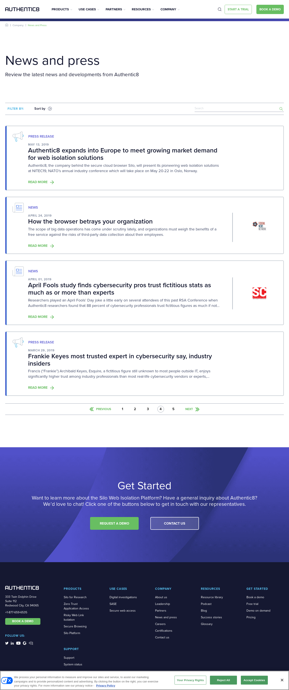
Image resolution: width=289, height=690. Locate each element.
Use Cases (87, 9)
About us (161, 597)
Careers (160, 624)
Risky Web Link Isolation (74, 617)
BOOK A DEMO (22, 621)
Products (60, 9)
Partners (114, 9)
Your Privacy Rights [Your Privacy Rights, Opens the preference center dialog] (190, 681)
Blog (204, 610)
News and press (166, 617)
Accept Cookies (254, 681)
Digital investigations (123, 597)
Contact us (162, 637)
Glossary (207, 624)
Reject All (223, 681)
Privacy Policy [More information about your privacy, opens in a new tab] (105, 686)
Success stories (211, 617)
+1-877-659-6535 (16, 612)
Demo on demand (258, 610)
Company (168, 9)
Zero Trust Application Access (76, 606)
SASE (113, 604)
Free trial (252, 604)
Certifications (163, 630)
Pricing (251, 617)
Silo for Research (75, 597)
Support (69, 657)
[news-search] (239, 109)
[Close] (282, 681)
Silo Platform (72, 633)
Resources (141, 9)
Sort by (39, 108)
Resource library (212, 597)
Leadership (162, 604)
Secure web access (123, 610)
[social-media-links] (6, 643)
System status (73, 664)
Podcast (206, 604)
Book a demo (255, 597)
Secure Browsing (75, 626)
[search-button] (281, 109)
